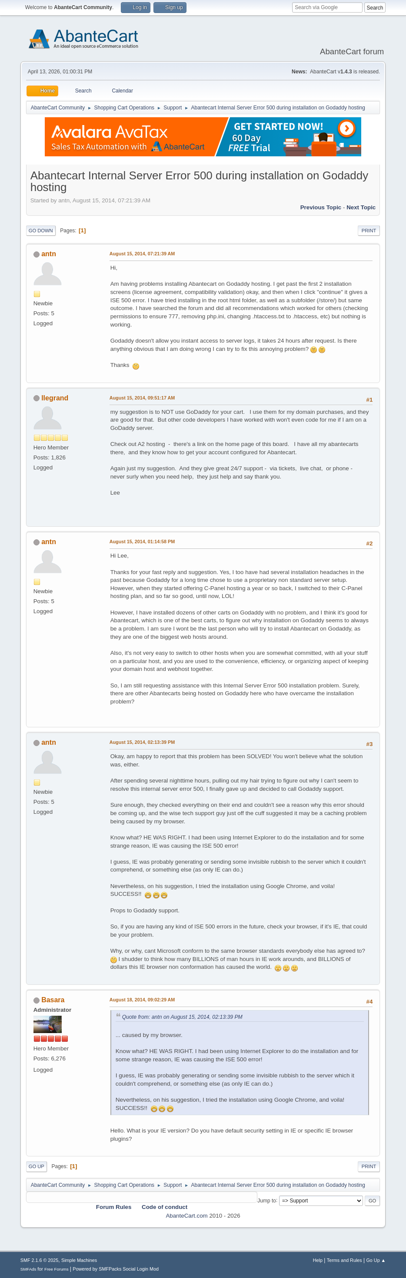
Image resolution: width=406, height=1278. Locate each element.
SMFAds (28, 1269)
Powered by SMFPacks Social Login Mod (116, 1268)
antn (48, 254)
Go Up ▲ (376, 1260)
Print (369, 230)
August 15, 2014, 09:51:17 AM (142, 397)
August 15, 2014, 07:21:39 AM (142, 253)
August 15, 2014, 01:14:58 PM (142, 541)
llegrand (54, 398)
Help (318, 1260)
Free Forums (56, 1269)
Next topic (361, 207)
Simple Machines (79, 1260)
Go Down (41, 230)
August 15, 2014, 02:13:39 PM (142, 742)
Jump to (266, 1200)
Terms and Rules (344, 1260)
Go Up (36, 1166)
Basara (52, 1000)
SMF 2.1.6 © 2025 (39, 1260)
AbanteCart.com (186, 1215)
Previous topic (321, 207)
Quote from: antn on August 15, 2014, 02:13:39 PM (182, 1017)
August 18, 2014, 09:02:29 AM (142, 999)
